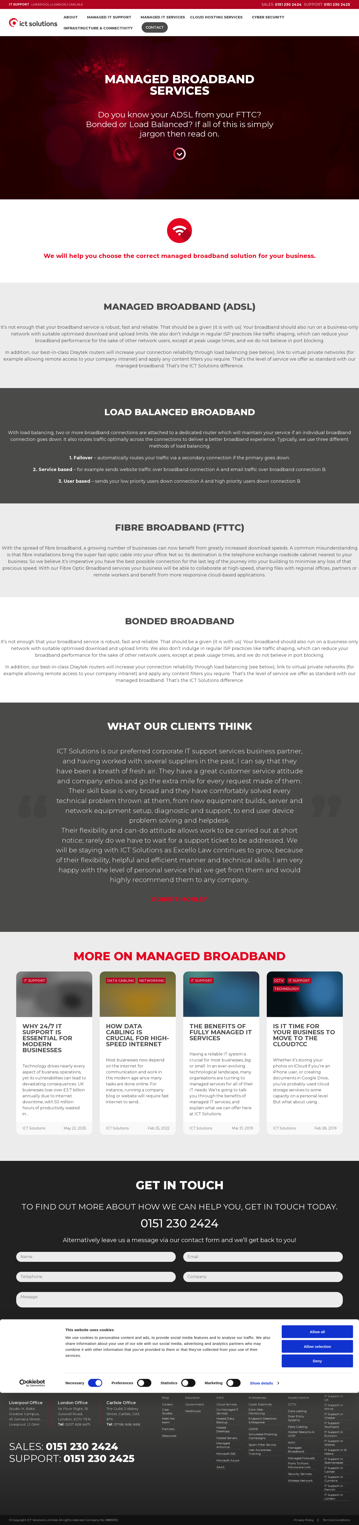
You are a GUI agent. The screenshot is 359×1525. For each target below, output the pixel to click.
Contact (155, 27)
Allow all (317, 1464)
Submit (179, 1342)
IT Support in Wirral (333, 1407)
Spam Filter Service (262, 1444)
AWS (220, 1397)
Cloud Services (226, 1404)
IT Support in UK (333, 1398)
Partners (168, 1429)
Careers (167, 1404)
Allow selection (317, 1478)
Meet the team (168, 1420)
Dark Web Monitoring (257, 1411)
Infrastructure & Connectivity (98, 28)
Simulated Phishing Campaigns (263, 1436)
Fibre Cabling (297, 1427)
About (71, 17)
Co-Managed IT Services (227, 1411)
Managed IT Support (109, 17)
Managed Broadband (296, 1449)
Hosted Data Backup (225, 1420)
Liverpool (40, 4)
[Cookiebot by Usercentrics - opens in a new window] (32, 1515)
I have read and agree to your (168, 1321)
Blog (165, 1397)
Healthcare (193, 1411)
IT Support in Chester (333, 1416)
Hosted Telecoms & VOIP (301, 1434)
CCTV (278, 980)
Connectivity (301, 1390)
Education (192, 1397)
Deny (317, 1493)
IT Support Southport (332, 1425)
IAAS (291, 1442)
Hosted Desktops (223, 1429)
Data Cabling (120, 980)
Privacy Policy (213, 1321)
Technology (286, 989)
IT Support (34, 980)
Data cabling (297, 1411)
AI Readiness (257, 1397)
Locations (334, 1390)
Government (194, 1404)
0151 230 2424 (179, 1223)
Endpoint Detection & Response (263, 1420)
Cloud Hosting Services (216, 17)
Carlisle (75, 4)
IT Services (228, 1390)
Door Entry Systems (296, 1418)
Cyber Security (268, 17)
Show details (261, 1515)
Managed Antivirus (223, 1445)
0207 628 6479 (77, 1424)
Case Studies (167, 1411)
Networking (151, 980)
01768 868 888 (127, 1424)
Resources (169, 1436)
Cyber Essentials (260, 1404)
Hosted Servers (226, 1438)
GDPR (253, 1429)
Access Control (298, 1397)
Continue (179, 154)
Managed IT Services (163, 17)
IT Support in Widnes (333, 1442)
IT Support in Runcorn (333, 1434)
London (59, 4)
